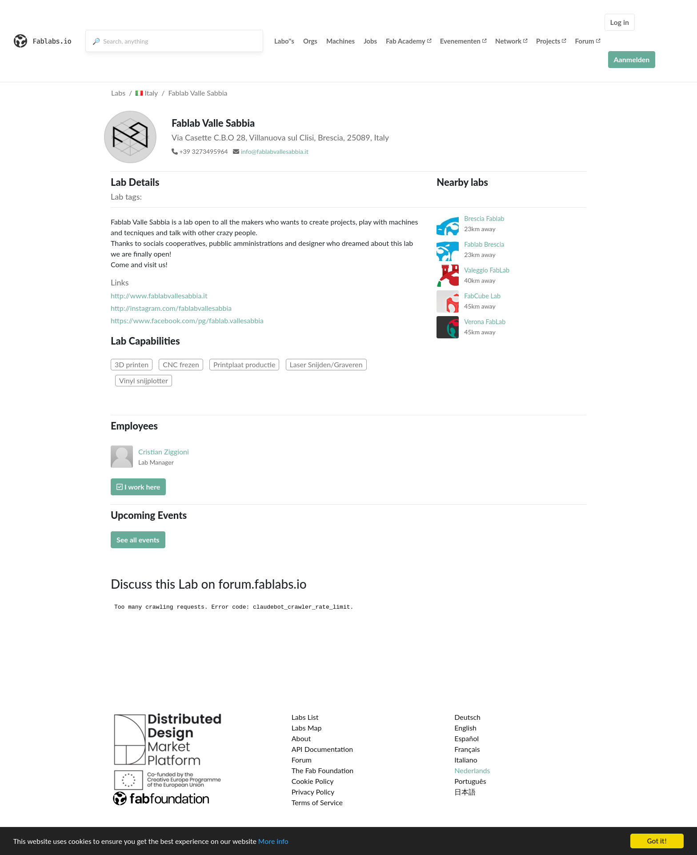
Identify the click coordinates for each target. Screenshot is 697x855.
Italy (147, 92)
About (301, 738)
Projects (551, 41)
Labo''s (284, 41)
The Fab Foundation (323, 770)
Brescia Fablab (484, 218)
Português (470, 781)
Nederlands (472, 770)
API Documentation (322, 749)
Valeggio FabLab (486, 270)
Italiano (465, 759)
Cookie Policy (313, 781)
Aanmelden (632, 59)
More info (273, 842)
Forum (587, 41)
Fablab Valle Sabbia (198, 92)
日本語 (465, 791)
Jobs (370, 41)
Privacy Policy (313, 791)
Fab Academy (408, 41)
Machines (340, 41)
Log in (619, 22)
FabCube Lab (482, 296)
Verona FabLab (484, 321)
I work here (138, 486)
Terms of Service (317, 802)
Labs (118, 92)
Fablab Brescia (484, 244)
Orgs (310, 41)
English (465, 727)
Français (467, 749)
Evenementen (463, 41)
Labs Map (307, 727)
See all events (138, 539)
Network (511, 41)
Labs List (305, 717)
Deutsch (467, 717)
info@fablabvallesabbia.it (274, 151)
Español (466, 738)
